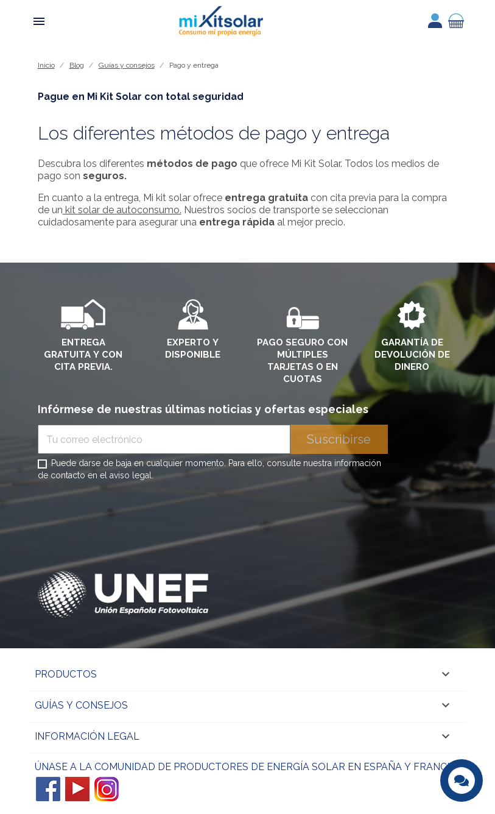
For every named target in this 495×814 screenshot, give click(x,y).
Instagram (106, 789)
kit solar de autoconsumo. (122, 209)
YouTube (77, 789)
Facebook (48, 789)
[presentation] (130, 516)
